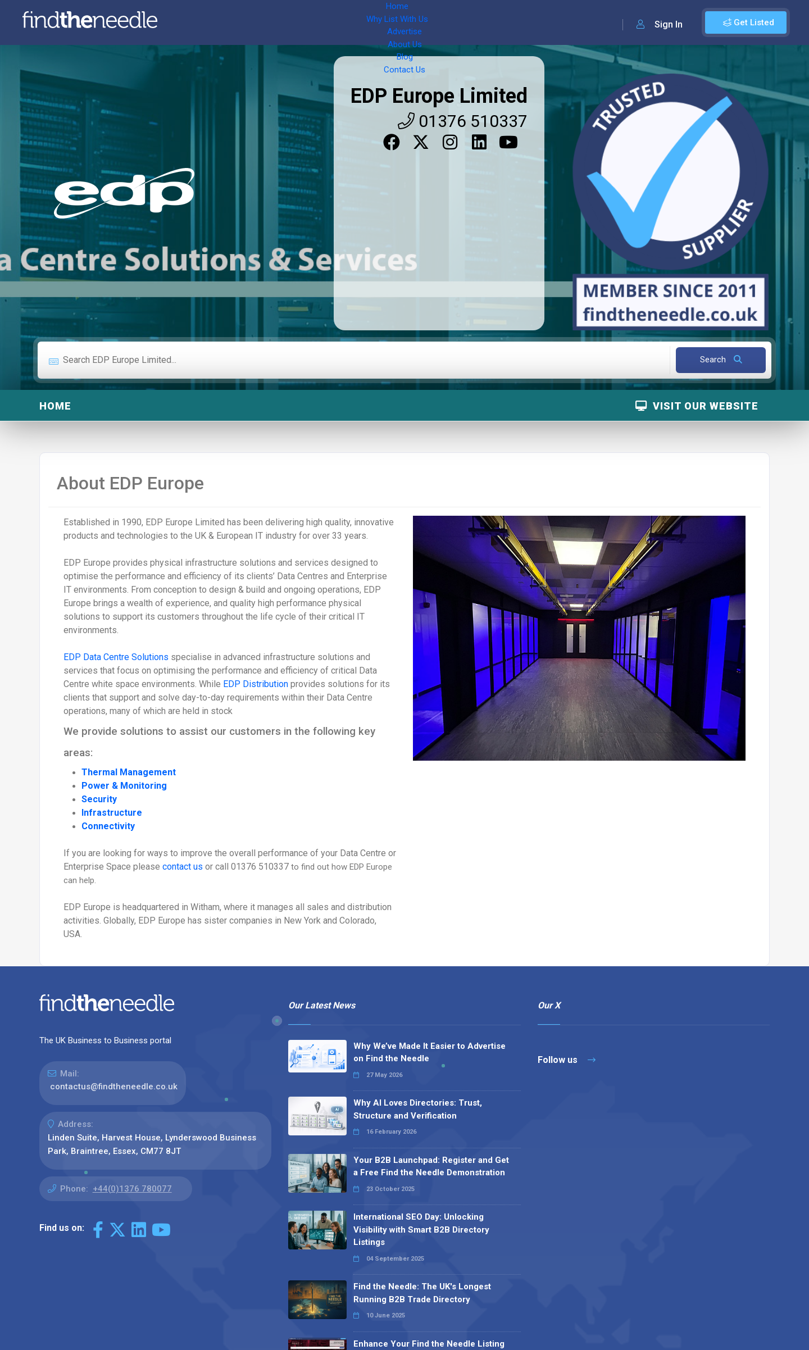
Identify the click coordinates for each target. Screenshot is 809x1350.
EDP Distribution (255, 684)
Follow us (567, 1059)
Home (198, 22)
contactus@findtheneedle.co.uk (114, 1086)
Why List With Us (255, 22)
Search (721, 359)
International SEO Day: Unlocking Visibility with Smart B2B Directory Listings (421, 1229)
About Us (370, 22)
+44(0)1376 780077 (132, 1189)
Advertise (321, 22)
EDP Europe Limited (439, 96)
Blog (410, 22)
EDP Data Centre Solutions (116, 657)
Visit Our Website (696, 406)
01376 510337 (463, 121)
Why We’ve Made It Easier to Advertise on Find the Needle (429, 1052)
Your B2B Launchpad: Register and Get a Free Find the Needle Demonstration (431, 1166)
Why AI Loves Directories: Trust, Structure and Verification (417, 1109)
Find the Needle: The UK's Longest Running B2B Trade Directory (422, 1292)
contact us (183, 866)
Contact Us (453, 22)
